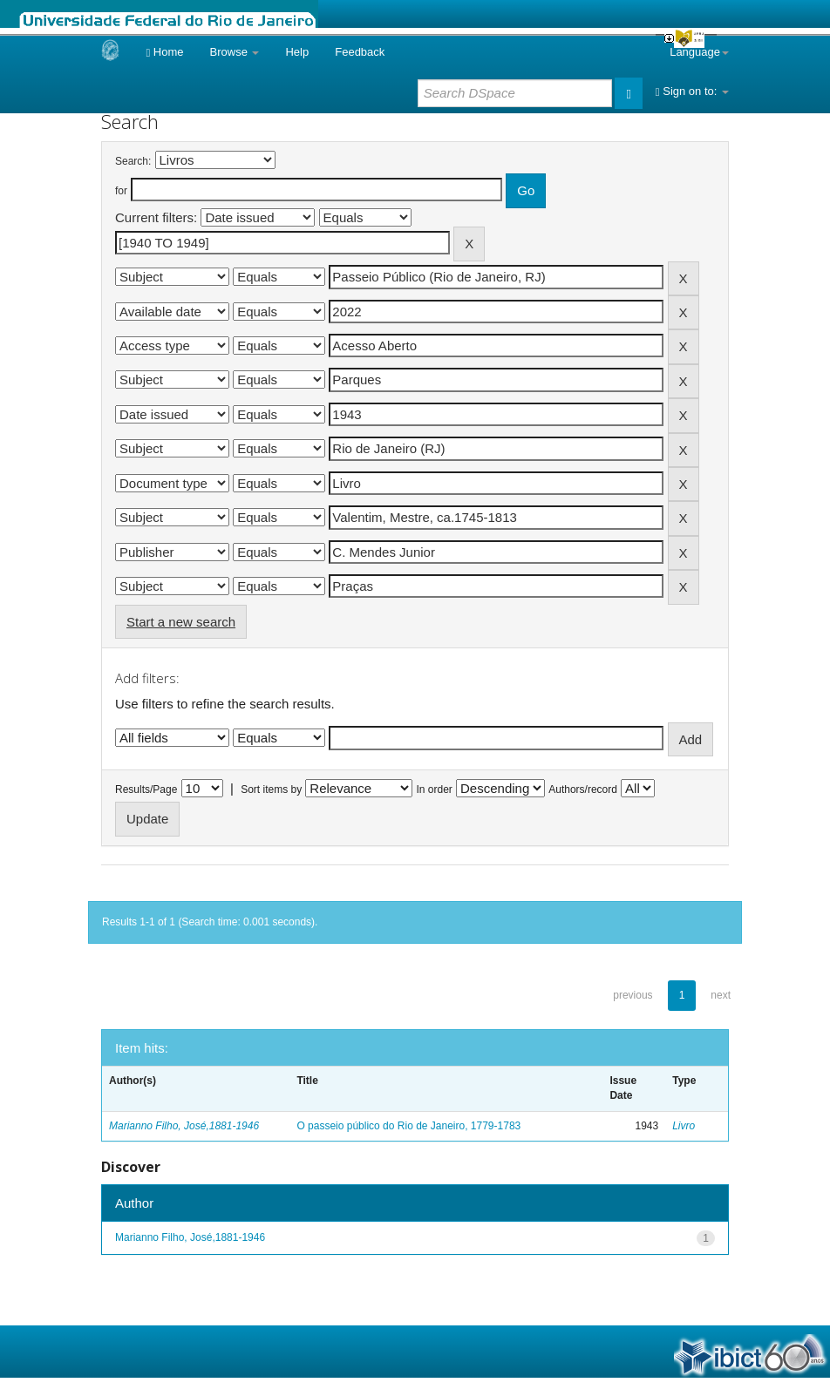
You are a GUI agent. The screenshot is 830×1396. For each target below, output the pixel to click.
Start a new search (180, 621)
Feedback (359, 51)
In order (434, 789)
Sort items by (271, 789)
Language (699, 51)
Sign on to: (692, 91)
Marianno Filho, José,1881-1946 (184, 1126)
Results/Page (146, 789)
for (121, 191)
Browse (235, 51)
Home (164, 51)
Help (297, 51)
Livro (683, 1126)
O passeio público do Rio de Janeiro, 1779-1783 (408, 1126)
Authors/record (582, 789)
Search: (133, 161)
